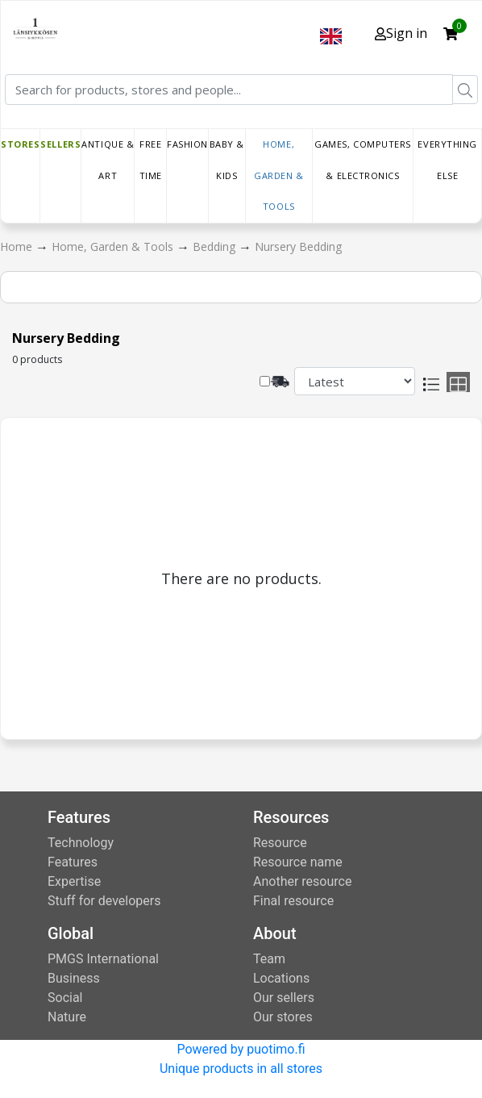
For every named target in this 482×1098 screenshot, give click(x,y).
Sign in (401, 33)
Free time (150, 160)
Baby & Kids (227, 160)
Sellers (60, 144)
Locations (281, 978)
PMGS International (103, 958)
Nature (67, 1017)
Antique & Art (107, 160)
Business (74, 978)
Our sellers (283, 997)
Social (65, 997)
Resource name (298, 862)
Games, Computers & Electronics (362, 160)
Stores (20, 144)
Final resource (293, 900)
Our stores (283, 1017)
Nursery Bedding (298, 246)
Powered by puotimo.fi (241, 1049)
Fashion (187, 144)
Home (17, 246)
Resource (280, 842)
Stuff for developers (104, 900)
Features (73, 862)
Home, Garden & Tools (278, 175)
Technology (81, 842)
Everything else (447, 160)
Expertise (74, 881)
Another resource (302, 881)
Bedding (216, 246)
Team (269, 958)
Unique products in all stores (241, 1068)
